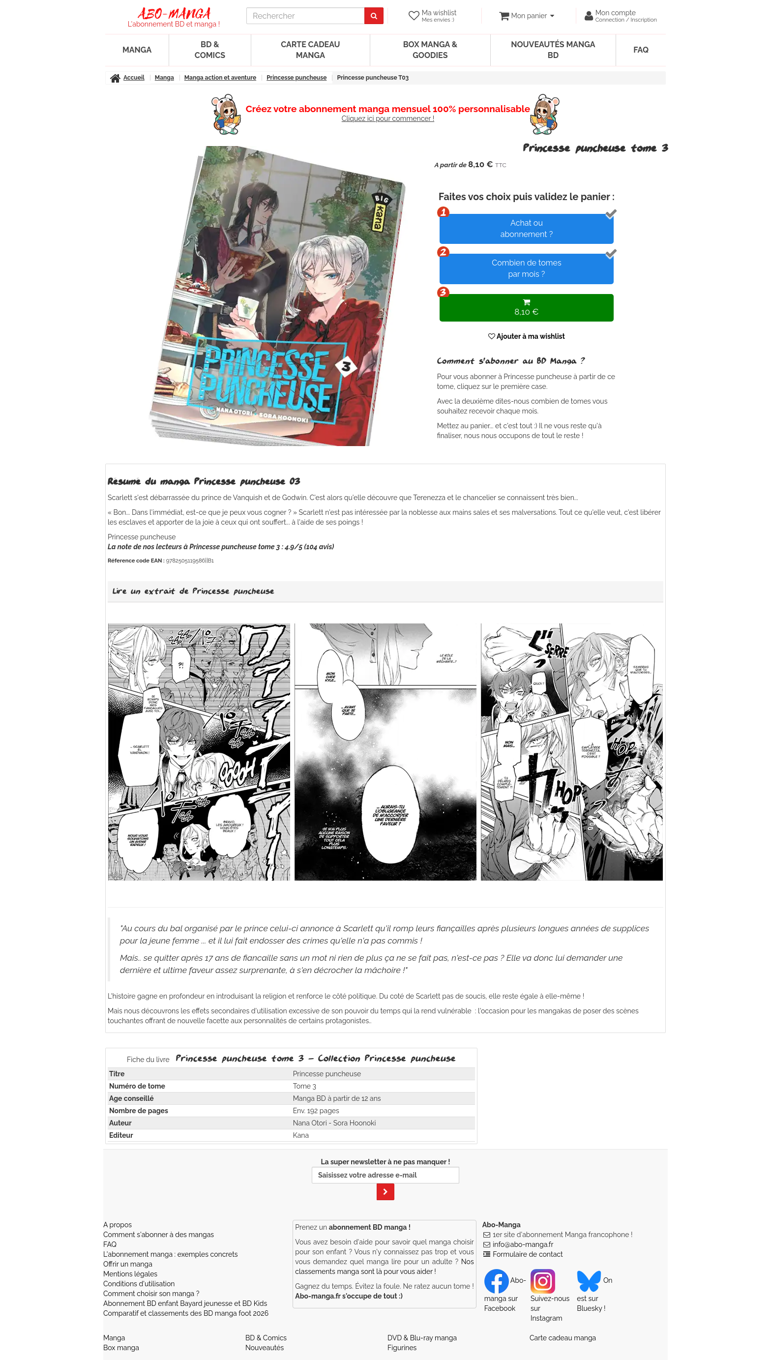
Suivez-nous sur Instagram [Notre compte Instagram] (550, 1299)
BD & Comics (210, 50)
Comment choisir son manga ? (151, 1294)
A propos (117, 1225)
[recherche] (305, 15)
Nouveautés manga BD (553, 50)
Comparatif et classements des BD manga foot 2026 (185, 1313)
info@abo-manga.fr (523, 1244)
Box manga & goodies (430, 50)
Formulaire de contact (528, 1254)
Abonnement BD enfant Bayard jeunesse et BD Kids (185, 1303)
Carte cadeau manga (310, 50)
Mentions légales (130, 1274)
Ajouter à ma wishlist (526, 336)
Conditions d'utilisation (139, 1284)
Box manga (121, 1348)
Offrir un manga (127, 1264)
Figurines (401, 1348)
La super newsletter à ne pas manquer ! (385, 1179)
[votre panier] (526, 15)
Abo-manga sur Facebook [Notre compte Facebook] (505, 1294)
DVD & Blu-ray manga (422, 1338)
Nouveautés (264, 1348)
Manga (136, 50)
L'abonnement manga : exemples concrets (170, 1254)
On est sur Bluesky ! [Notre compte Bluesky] (594, 1294)
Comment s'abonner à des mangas (158, 1235)
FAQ (641, 50)
